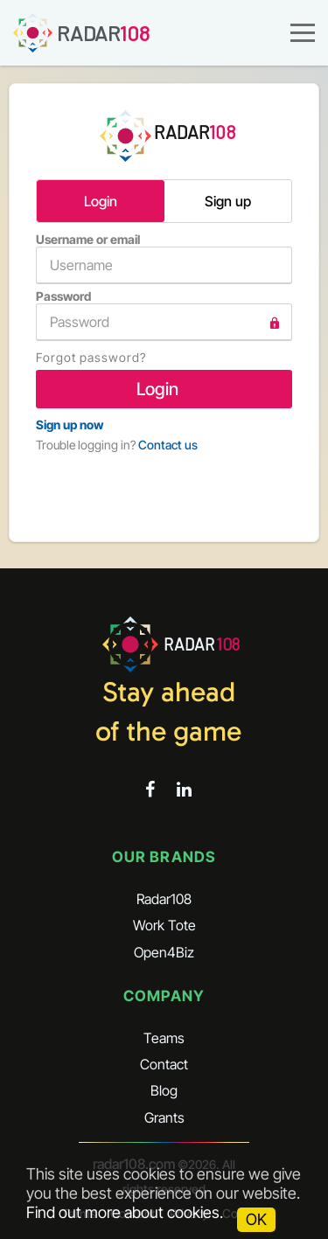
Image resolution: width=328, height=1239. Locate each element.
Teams (164, 1038)
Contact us (168, 444)
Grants (164, 1117)
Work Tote (164, 925)
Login (100, 201)
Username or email (164, 258)
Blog (164, 1090)
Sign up (228, 201)
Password (164, 315)
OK (256, 1219)
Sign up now (69, 424)
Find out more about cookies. (124, 1212)
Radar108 (164, 899)
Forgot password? (91, 357)
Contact (164, 1064)
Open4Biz (164, 952)
